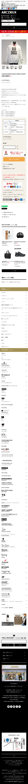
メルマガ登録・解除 (18, 763)
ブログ (13, 17)
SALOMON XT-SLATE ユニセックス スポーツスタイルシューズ (19, 263)
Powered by (14, 781)
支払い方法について (11, 760)
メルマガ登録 (6, 17)
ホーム (3, 35)
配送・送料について (19, 760)
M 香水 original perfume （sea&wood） (8, 242)
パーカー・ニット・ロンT (10, 36)
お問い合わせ (16, 19)
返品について (6, 166)
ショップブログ (11, 764)
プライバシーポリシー (9, 763)
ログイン (14, 15)
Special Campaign (14, 31)
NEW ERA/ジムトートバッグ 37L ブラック (8, 262)
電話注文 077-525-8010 (8, 179)
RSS (16, 764)
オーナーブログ (6, 19)
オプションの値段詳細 (8, 164)
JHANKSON (8, 35)
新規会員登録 (6, 15)
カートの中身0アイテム (8, 20)
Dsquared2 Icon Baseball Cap (20, 242)
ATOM (18, 764)
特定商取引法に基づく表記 (9, 168)
